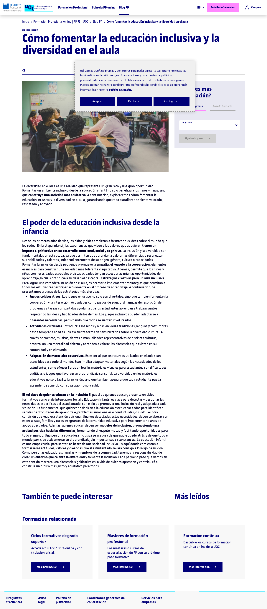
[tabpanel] (209, 131)
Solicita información (223, 7)
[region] (135, 86)
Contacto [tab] (223, 106)
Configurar (171, 101)
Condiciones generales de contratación (106, 600)
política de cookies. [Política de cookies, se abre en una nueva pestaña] (120, 90)
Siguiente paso (197, 138)
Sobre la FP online (103, 7)
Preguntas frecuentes (14, 600)
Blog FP (124, 7)
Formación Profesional (73, 7)
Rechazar (134, 101)
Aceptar (97, 101)
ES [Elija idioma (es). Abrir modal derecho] (200, 7)
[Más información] (50, 567)
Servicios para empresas (151, 600)
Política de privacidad (63, 600)
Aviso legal (42, 600)
